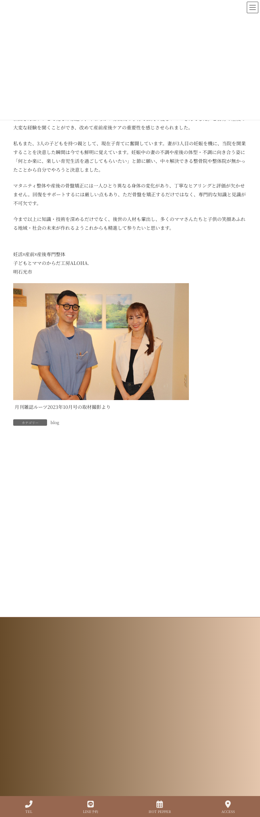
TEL (28, 807)
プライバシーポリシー (130, 749)
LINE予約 (90, 807)
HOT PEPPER (160, 807)
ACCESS (228, 807)
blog (54, 422)
